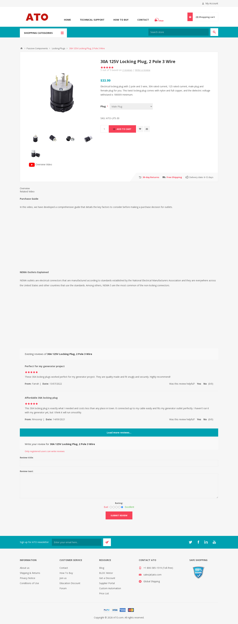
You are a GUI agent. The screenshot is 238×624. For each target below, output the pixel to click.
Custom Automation (110, 588)
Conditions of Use (29, 583)
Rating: (119, 503)
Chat (159, 19)
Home (67, 19)
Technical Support (92, 19)
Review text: (27, 471)
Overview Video (40, 164)
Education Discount (70, 583)
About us (24, 567)
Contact (143, 19)
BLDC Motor (106, 573)
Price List (104, 593)
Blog (101, 567)
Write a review (142, 70)
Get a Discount (107, 578)
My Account (211, 3)
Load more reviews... (119, 432)
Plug (103, 106)
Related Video (27, 191)
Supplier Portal (107, 583)
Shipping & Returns (30, 573)
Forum (63, 588)
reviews (127, 70)
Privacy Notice (27, 578)
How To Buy (120, 19)
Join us (63, 578)
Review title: (27, 457)
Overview (25, 188)
